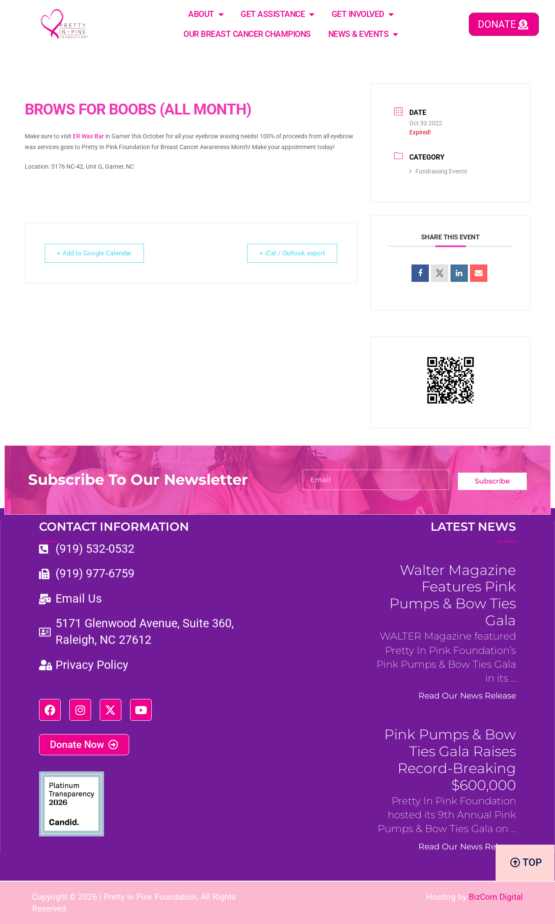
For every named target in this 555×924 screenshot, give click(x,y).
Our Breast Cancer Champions (247, 34)
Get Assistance (277, 14)
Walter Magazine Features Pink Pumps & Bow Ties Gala (452, 595)
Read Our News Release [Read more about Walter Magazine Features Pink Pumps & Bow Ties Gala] (467, 695)
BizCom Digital (496, 896)
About (205, 14)
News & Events (363, 34)
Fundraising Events (438, 171)
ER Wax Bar (88, 136)
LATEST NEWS (473, 532)
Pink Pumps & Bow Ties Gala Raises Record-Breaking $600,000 (450, 759)
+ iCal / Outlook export (292, 253)
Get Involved (363, 14)
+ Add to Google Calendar (94, 253)
